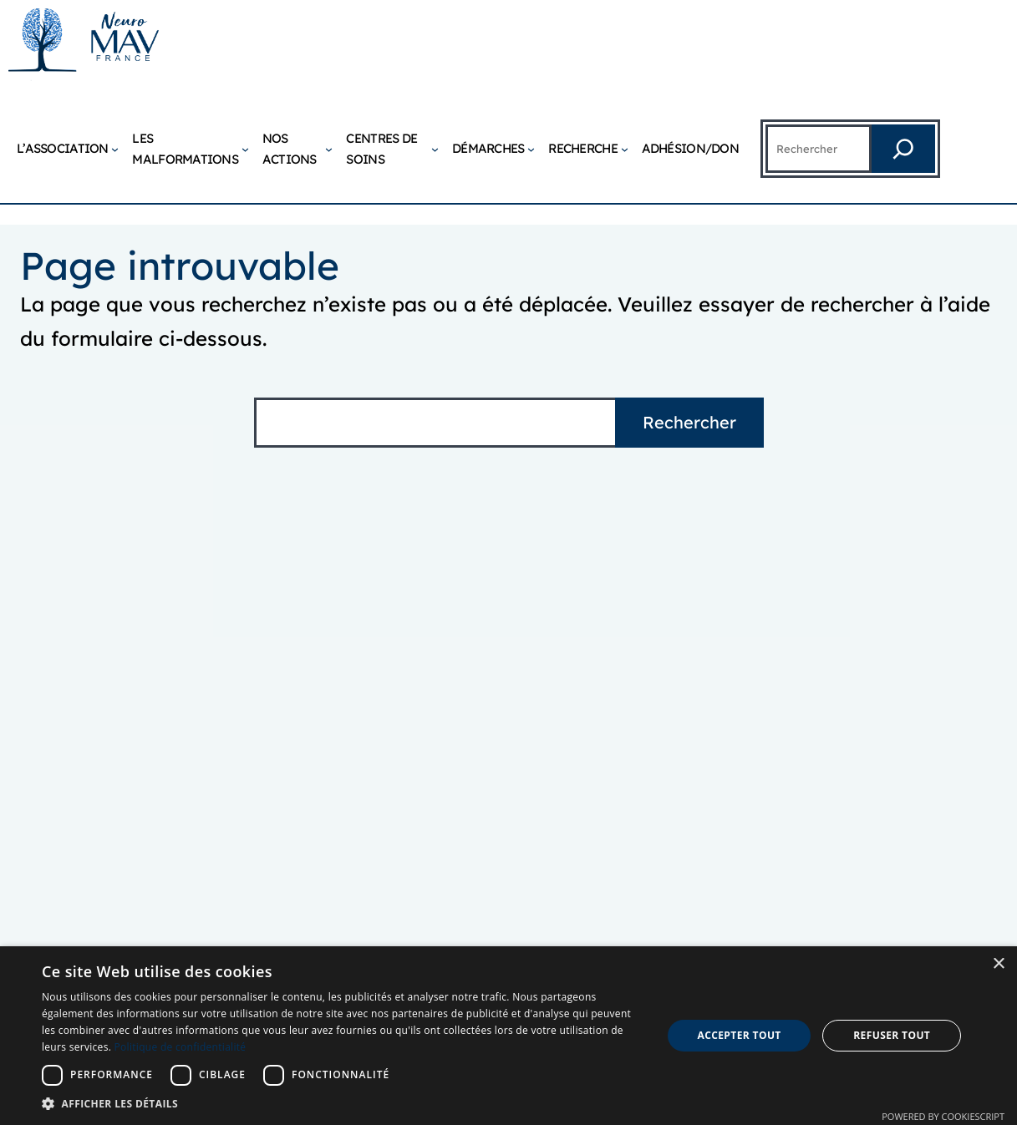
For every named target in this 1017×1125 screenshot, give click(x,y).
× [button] (998, 964)
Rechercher (689, 422)
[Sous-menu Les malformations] (245, 149)
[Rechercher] (903, 148)
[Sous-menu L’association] (115, 149)
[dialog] (508, 1035)
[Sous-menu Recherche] (624, 149)
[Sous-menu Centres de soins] (435, 149)
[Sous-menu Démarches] (531, 149)
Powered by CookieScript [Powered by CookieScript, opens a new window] (943, 1116)
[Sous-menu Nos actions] (329, 149)
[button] (342, 1103)
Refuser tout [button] (891, 1035)
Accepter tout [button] (739, 1035)
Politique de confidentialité (180, 1047)
